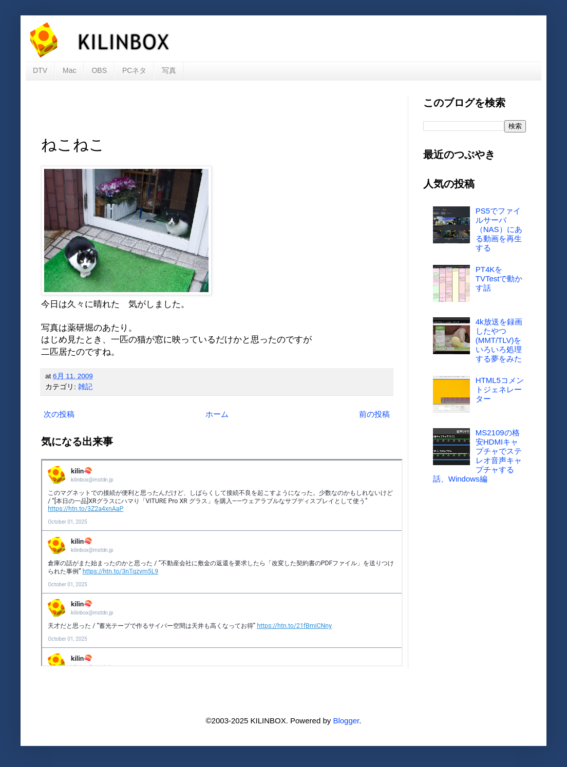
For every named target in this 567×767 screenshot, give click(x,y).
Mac (69, 70)
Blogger (346, 720)
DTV (40, 70)
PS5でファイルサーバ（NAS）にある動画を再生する (499, 229)
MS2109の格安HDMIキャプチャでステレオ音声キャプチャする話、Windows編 (477, 455)
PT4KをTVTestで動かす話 (499, 278)
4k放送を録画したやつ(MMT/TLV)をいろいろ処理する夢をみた (499, 340)
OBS (99, 70)
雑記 (85, 387)
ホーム (217, 414)
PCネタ (134, 70)
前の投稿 (374, 414)
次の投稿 (59, 414)
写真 (169, 70)
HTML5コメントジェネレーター (500, 389)
